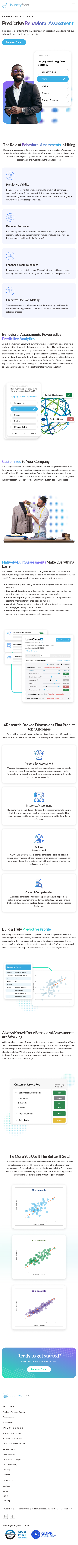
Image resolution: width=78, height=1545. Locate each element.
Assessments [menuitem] (8, 1416)
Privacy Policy (8, 1508)
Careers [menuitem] (6, 1490)
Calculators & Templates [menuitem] (13, 1459)
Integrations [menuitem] (8, 1421)
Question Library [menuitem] (10, 1464)
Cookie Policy (66, 1508)
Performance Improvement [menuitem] (14, 1442)
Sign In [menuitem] (5, 1495)
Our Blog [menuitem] (6, 1469)
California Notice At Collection (45, 1508)
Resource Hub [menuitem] (9, 1454)
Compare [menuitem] (6, 1474)
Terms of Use (23, 1508)
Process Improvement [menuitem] (12, 1433)
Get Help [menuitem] (6, 1500)
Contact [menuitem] (6, 1485)
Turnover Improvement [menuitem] (12, 1438)
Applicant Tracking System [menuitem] (14, 1411)
